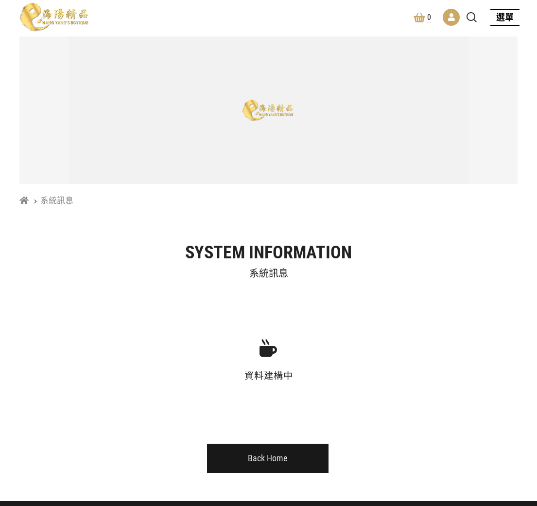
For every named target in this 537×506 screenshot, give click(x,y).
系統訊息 (56, 200)
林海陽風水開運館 (53, 17)
